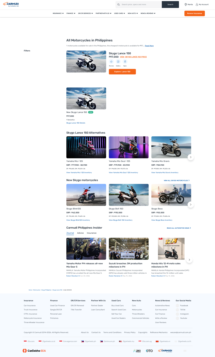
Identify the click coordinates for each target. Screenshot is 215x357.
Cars (134, 306)
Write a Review (161, 318)
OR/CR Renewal (77, 306)
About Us (85, 332)
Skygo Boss (157, 208)
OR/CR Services (84, 13)
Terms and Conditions (112, 332)
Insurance (57, 13)
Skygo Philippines (46, 290)
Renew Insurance (194, 13)
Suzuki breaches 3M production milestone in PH (125, 265)
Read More (149, 46)
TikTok (180, 310)
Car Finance (160, 314)
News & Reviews (147, 13)
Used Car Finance (57, 306)
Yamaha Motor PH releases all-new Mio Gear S (84, 265)
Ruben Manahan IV (73, 276)
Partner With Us (102, 13)
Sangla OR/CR (56, 310)
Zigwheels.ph (88, 341)
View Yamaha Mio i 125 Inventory (79, 172)
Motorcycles (137, 310)
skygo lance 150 (57, 290)
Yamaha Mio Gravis (160, 161)
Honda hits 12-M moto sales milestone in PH (166, 265)
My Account (202, 4)
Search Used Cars (118, 310)
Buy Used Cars (117, 306)
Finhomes (54, 318)
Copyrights (142, 332)
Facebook (182, 305)
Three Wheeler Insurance (34, 322)
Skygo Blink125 (73, 208)
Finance (70, 13)
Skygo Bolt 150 (116, 208)
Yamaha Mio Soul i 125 (119, 161)
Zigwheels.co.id (47, 341)
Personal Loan (56, 314)
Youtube (181, 318)
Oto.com (29, 341)
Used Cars (118, 13)
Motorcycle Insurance (33, 318)
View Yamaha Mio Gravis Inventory (164, 172)
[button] (191, 157)
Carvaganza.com (68, 341)
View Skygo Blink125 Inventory (78, 220)
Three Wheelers (138, 314)
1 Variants (70, 120)
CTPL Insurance (30, 314)
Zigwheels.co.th (182, 341)
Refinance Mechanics (159, 332)
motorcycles (36, 290)
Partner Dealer (97, 306)
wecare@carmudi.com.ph (180, 332)
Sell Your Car (116, 314)
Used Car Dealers (118, 318)
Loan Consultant (98, 310)
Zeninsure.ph (107, 341)
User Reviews (160, 322)
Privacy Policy (129, 332)
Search (170, 4)
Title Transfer (76, 310)
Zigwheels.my (126, 341)
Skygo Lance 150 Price (136, 57)
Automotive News (183, 228)
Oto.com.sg (145, 341)
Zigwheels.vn (163, 341)
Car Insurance (30, 306)
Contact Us (96, 332)
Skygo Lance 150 (120, 53)
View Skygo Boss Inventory (161, 220)
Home (30, 290)
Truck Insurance (30, 310)
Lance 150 (126, 72)
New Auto (132, 13)
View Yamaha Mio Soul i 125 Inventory (123, 172)
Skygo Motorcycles (180, 180)
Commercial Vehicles (140, 318)
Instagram (182, 314)
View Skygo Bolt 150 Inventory (120, 220)
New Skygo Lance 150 (76, 112)
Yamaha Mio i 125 (74, 161)
